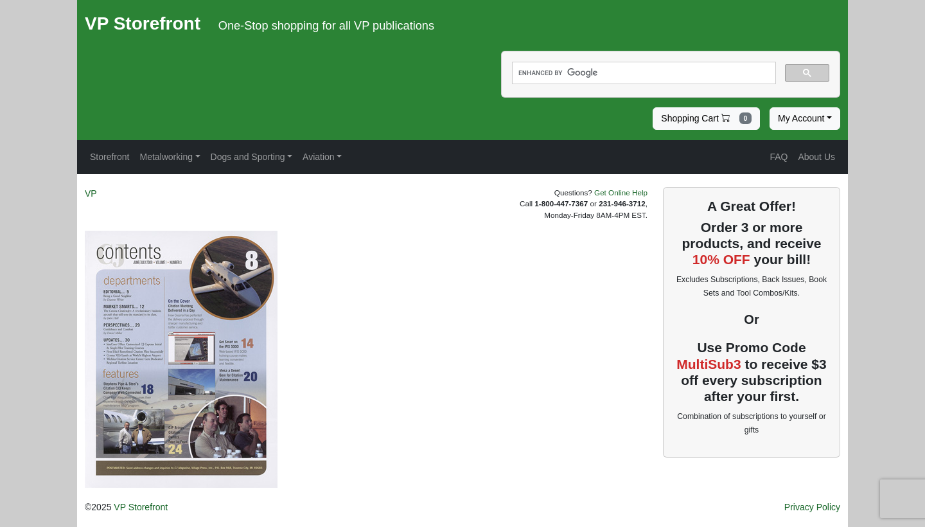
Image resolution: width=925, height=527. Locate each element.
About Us (816, 157)
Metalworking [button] (165, 157)
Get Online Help (621, 192)
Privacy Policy (812, 507)
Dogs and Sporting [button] (248, 157)
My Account (801, 118)
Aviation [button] (319, 157)
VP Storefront (141, 507)
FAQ (779, 157)
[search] (642, 73)
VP (91, 193)
